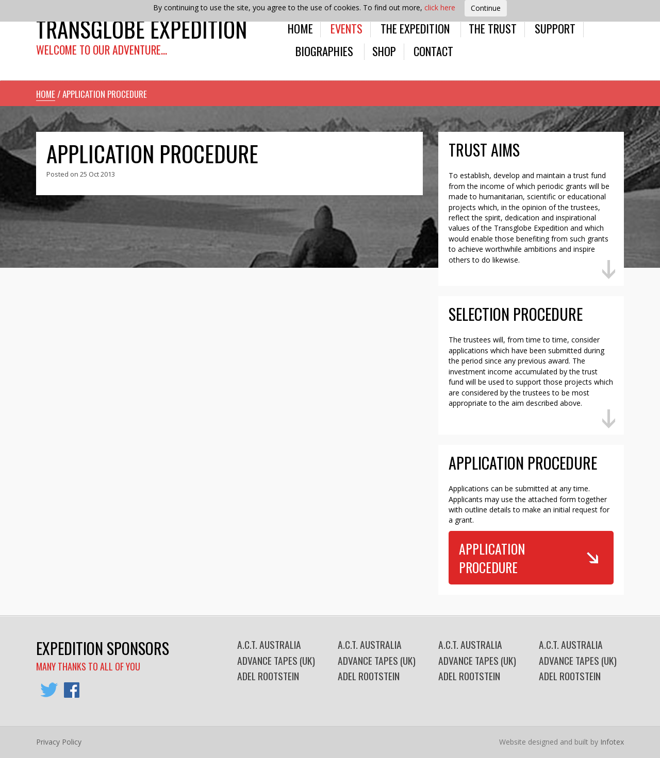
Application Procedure (492, 558)
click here (439, 7)
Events (346, 28)
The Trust (493, 28)
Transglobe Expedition (141, 28)
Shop (384, 50)
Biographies (324, 50)
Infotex (612, 742)
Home (300, 28)
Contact (433, 50)
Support (555, 28)
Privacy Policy (58, 742)
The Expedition (415, 28)
